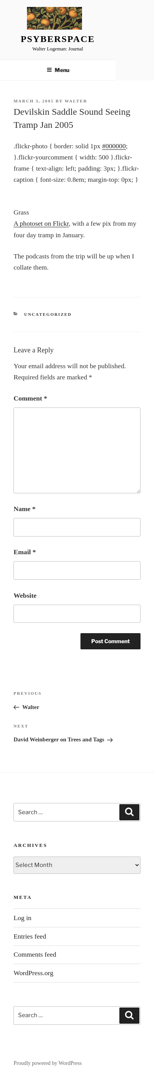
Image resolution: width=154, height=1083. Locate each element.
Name (24, 509)
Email (24, 552)
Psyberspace (58, 39)
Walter (76, 101)
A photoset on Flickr (41, 223)
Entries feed (29, 936)
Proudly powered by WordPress (47, 1063)
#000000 (114, 146)
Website (25, 595)
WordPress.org (33, 973)
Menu (58, 70)
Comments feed (34, 954)
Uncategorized (48, 314)
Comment (30, 398)
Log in (22, 918)
